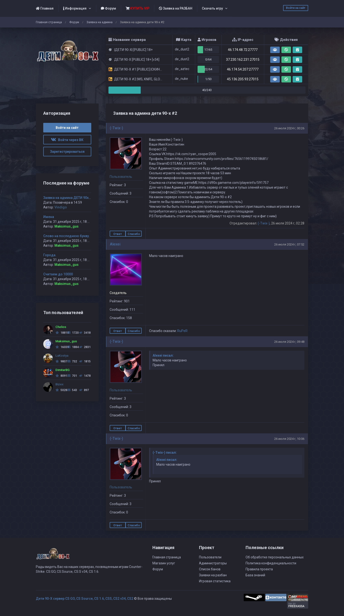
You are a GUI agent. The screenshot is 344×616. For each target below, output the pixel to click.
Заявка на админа (99, 22)
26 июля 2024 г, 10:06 (289, 439)
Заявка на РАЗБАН (175, 8)
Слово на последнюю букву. (66, 236)
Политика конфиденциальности (271, 563)
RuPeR (182, 331)
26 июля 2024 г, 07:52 (289, 244)
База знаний (255, 575)
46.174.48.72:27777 (243, 50)
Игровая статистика (215, 581)
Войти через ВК (67, 140)
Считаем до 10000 (58, 274)
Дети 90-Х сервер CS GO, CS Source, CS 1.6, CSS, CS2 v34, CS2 (84, 598)
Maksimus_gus (66, 226)
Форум (108, 8)
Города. (49, 255)
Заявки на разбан (213, 575)
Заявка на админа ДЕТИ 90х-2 (67, 198)
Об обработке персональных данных (275, 557)
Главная (45, 8)
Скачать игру (212, 8)
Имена (48, 217)
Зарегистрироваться (67, 151)
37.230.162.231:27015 (242, 59)
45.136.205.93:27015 (242, 79)
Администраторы (213, 563)
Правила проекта (259, 569)
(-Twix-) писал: (165, 452)
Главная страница (49, 22)
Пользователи (210, 557)
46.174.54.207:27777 (242, 69)
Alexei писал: (163, 355)
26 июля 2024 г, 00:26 (289, 128)
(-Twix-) (116, 128)
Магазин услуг (163, 563)
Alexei (115, 244)
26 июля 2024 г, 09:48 (289, 341)
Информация (74, 8)
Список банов (209, 569)
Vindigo (60, 207)
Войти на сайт (295, 8)
